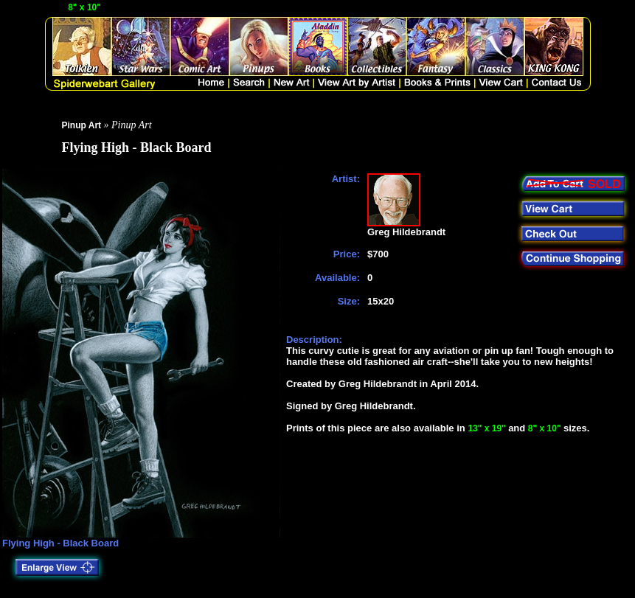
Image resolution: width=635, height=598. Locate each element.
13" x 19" (488, 428)
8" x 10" (85, 7)
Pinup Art (82, 125)
